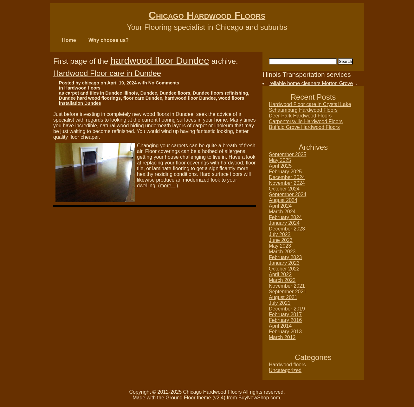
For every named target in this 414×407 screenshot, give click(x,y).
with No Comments (158, 82)
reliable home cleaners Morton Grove (311, 83)
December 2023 (287, 228)
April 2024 (280, 206)
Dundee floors (175, 93)
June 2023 (281, 240)
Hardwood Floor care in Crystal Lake (310, 104)
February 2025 (285, 171)
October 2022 (284, 268)
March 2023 (282, 251)
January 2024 (284, 223)
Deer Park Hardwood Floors (300, 115)
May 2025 (280, 160)
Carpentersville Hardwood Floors (306, 121)
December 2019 (287, 308)
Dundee (148, 93)
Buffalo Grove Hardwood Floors (304, 127)
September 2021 (287, 291)
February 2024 (285, 217)
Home (69, 40)
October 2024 (284, 188)
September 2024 (287, 194)
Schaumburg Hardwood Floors (303, 110)
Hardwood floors (82, 87)
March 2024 (282, 211)
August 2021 (283, 297)
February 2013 (285, 331)
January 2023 (284, 263)
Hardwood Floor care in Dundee (107, 73)
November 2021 (287, 286)
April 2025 (280, 166)
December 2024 (287, 177)
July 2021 (280, 303)
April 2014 (280, 326)
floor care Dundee (142, 98)
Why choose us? (108, 40)
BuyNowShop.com (259, 397)
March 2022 (282, 280)
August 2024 (283, 200)
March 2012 (282, 337)
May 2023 (280, 246)
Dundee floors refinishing (220, 93)
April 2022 (280, 274)
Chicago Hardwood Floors (207, 15)
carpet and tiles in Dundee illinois (101, 93)
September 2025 (287, 154)
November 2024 (287, 183)
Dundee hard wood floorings (90, 98)
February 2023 (285, 257)
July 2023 (280, 234)
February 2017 (285, 314)
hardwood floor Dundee (159, 60)
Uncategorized (285, 370)
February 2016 (285, 320)
